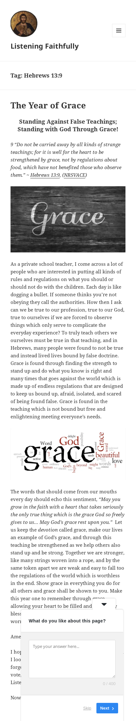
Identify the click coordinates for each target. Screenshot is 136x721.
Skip (87, 708)
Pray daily (73, 570)
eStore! (17, 624)
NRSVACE (74, 176)
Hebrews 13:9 (45, 176)
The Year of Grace (48, 105)
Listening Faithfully (43, 46)
